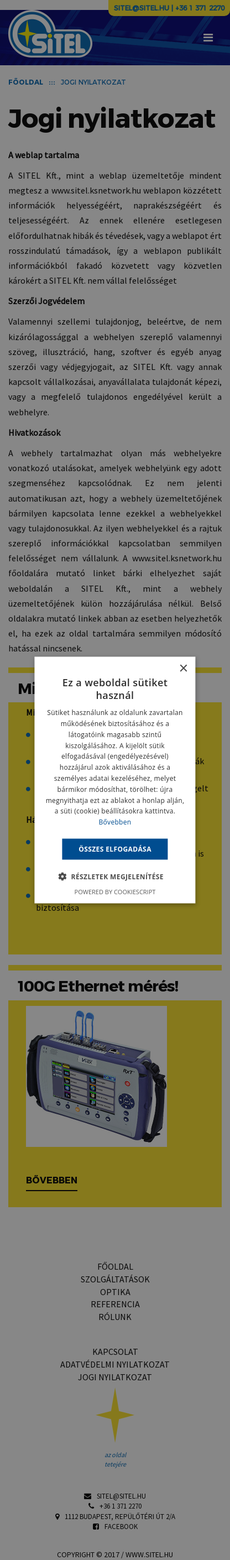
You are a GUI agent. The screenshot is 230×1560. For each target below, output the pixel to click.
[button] (115, 876)
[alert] (115, 780)
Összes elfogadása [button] (115, 849)
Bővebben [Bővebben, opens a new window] (115, 822)
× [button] (183, 668)
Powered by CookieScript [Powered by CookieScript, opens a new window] (115, 892)
